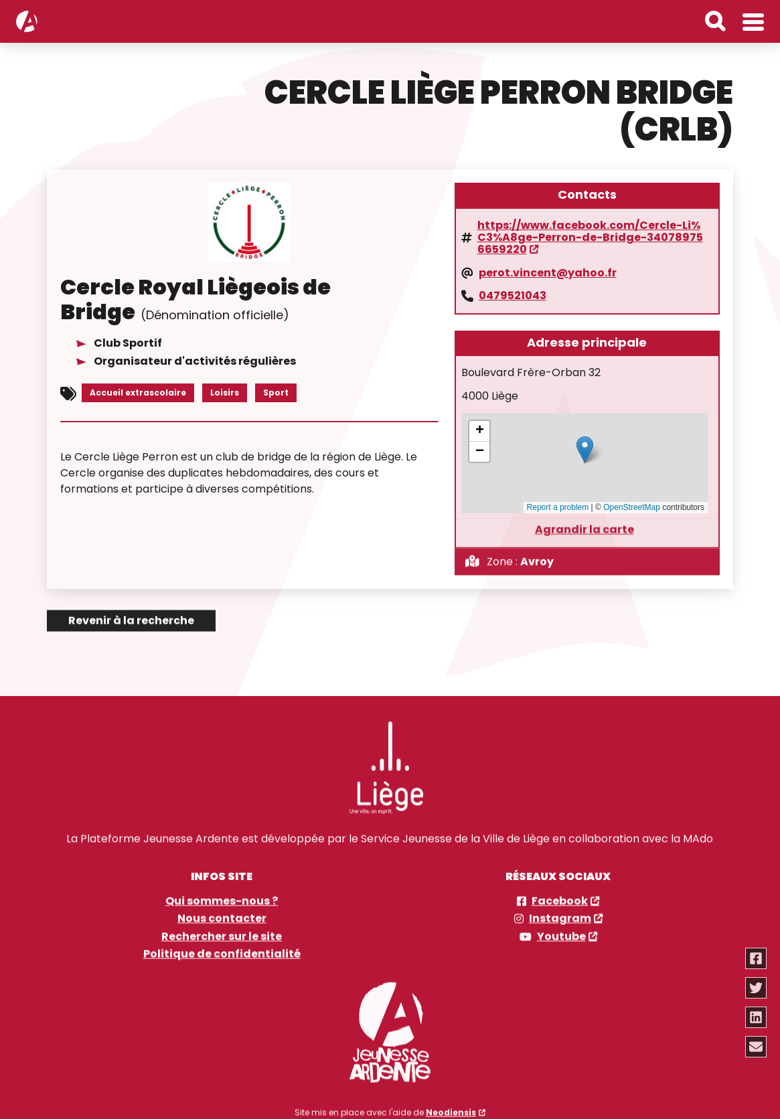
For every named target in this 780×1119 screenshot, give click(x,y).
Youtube (561, 926)
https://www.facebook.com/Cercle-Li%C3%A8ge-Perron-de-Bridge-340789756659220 (590, 236)
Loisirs (224, 392)
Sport (276, 392)
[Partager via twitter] (756, 988)
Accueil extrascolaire (138, 392)
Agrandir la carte (584, 519)
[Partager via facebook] (756, 958)
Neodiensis (451, 1102)
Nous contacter (221, 909)
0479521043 (512, 295)
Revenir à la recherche (131, 610)
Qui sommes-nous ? (221, 891)
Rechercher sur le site (221, 926)
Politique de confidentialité (222, 944)
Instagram (560, 909)
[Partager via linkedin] (756, 1017)
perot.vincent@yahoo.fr (548, 272)
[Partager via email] (756, 1046)
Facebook (560, 891)
